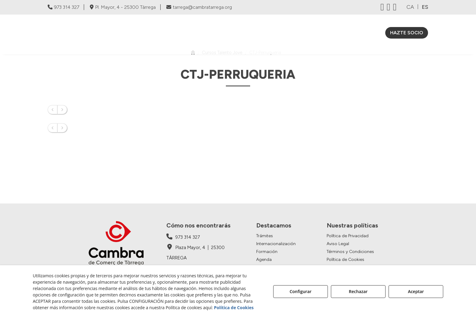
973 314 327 (63, 7)
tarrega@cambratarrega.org (199, 7)
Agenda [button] (264, 259)
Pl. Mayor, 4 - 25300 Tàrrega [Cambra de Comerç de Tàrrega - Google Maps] (123, 7)
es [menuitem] (425, 7)
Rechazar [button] (358, 291)
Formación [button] (266, 251)
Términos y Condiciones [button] (350, 251)
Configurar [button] (300, 291)
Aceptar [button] (416, 291)
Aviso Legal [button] (338, 243)
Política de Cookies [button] (345, 259)
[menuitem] (205, 32)
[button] (92, 34)
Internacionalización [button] (276, 243)
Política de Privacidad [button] (348, 235)
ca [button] (410, 7)
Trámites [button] (264, 235)
